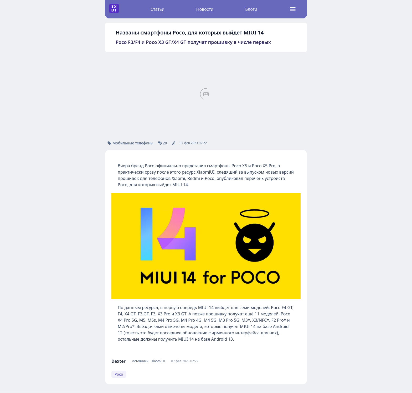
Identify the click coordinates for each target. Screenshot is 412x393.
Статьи (157, 9)
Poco (119, 374)
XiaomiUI (158, 361)
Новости (204, 9)
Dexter (118, 361)
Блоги (251, 9)
